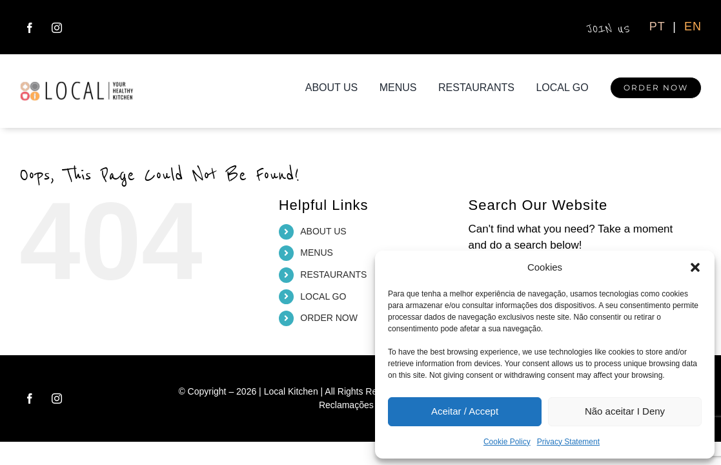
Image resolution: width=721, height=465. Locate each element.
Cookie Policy (507, 441)
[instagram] (56, 27)
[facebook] (29, 27)
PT (659, 26)
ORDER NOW (329, 318)
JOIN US (609, 28)
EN (693, 26)
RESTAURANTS (333, 274)
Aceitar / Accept (464, 411)
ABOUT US (323, 231)
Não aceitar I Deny (625, 411)
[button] (695, 267)
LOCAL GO (323, 296)
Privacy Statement (568, 441)
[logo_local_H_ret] (76, 86)
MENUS (316, 252)
